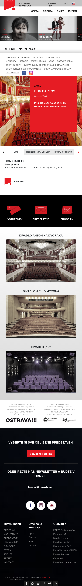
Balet (31, 542)
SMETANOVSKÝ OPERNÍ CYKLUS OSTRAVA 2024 (46, 65)
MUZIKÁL (73, 11)
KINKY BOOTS (46, 37)
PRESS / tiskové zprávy (64, 530)
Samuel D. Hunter (7, 39)
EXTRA (7, 550)
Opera (31, 534)
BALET (60, 11)
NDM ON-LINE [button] (52, 4)
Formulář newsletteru (41, 487)
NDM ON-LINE (11, 542)
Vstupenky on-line (41, 453)
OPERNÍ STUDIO (38, 61)
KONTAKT (8, 562)
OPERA (35, 11)
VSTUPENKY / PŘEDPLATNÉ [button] (25, 4)
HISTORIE (23, 61)
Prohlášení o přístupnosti (64, 562)
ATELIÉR (8, 554)
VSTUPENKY (14, 219)
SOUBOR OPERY (53, 57)
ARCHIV (8, 558)
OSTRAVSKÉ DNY (65, 61)
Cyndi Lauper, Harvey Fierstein (50, 39)
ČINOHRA (48, 11)
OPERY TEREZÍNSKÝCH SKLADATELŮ (23, 69)
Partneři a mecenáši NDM (65, 550)
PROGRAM (11, 57)
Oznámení (58, 558)
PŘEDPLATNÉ (41, 219)
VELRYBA (5, 37)
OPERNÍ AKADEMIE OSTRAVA (57, 69)
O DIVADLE (9, 546)
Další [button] (66, 3)
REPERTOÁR (24, 57)
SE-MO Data (47, 577)
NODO (51, 61)
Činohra (32, 538)
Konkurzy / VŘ (60, 534)
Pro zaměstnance (61, 554)
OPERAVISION (12, 73)
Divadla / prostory (61, 538)
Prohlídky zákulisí (61, 542)
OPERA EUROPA (13, 65)
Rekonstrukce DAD (62, 546)
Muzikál (32, 546)
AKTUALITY (11, 61)
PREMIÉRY (38, 57)
